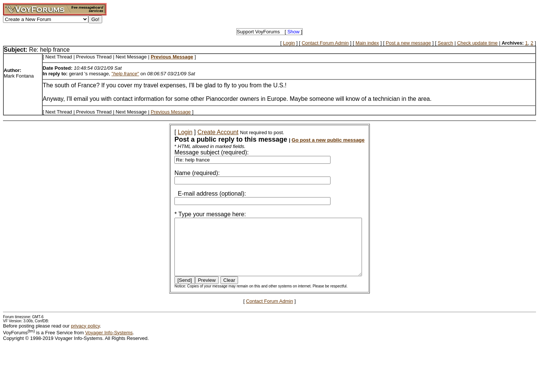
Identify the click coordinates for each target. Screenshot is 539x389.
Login (289, 43)
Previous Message (171, 112)
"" (125, 73)
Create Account (208, 132)
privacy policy (85, 337)
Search (445, 43)
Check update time (477, 43)
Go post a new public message (317, 140)
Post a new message (408, 43)
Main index (367, 43)
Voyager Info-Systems (109, 344)
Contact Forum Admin (325, 43)
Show (293, 31)
